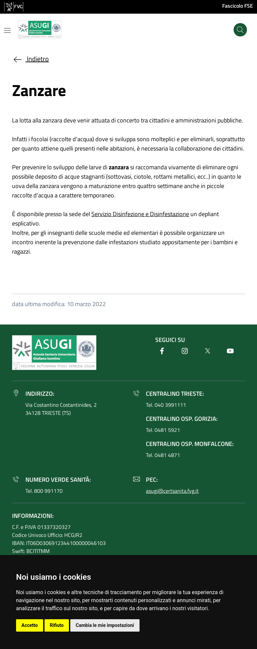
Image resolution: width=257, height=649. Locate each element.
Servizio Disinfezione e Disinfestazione (140, 213)
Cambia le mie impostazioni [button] (105, 625)
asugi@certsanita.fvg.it (172, 491)
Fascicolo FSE (237, 6)
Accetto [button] (29, 625)
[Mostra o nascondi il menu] (7, 30)
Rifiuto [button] (57, 625)
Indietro (30, 59)
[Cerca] (240, 29)
